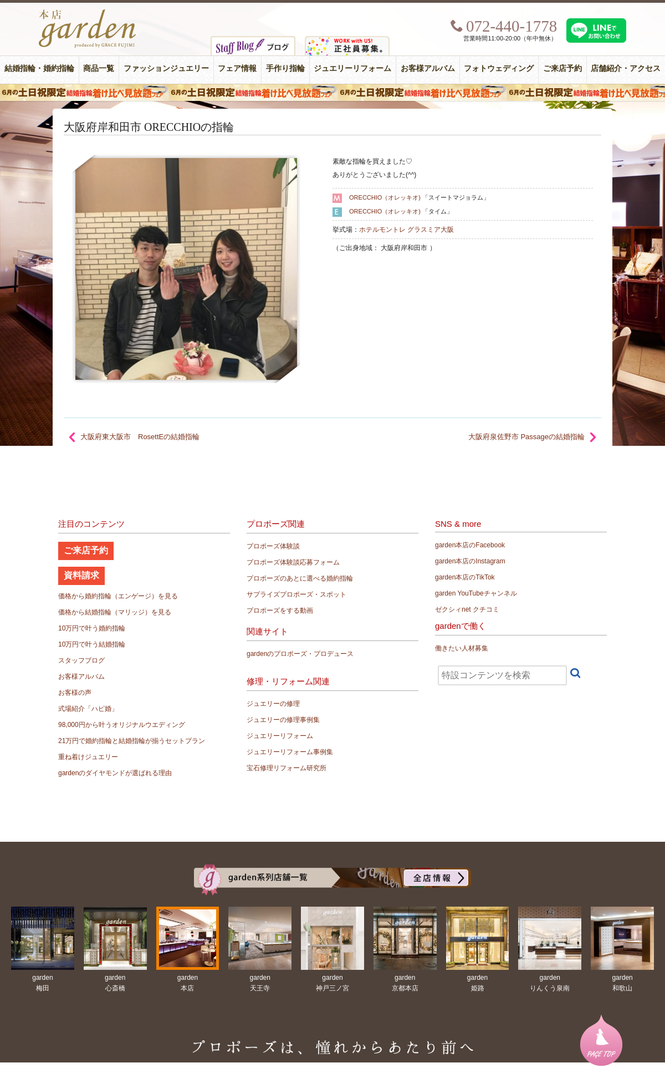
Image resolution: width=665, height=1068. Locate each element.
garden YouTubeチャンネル (476, 593)
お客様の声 (74, 692)
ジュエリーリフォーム (352, 68)
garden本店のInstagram (470, 561)
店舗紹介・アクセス (626, 68)
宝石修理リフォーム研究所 (286, 768)
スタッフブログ (81, 660)
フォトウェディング (499, 68)
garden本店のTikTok (465, 577)
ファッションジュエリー (166, 68)
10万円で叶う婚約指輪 (91, 628)
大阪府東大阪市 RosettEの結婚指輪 (140, 437)
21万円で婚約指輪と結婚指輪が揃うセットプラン (131, 741)
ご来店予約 (562, 68)
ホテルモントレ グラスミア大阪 (406, 229)
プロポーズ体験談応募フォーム (293, 562)
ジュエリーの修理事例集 (283, 720)
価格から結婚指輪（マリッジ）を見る (114, 612)
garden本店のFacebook (470, 545)
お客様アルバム (428, 68)
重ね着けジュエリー (88, 757)
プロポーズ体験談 (273, 546)
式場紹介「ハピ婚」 (88, 709)
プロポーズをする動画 (280, 610)
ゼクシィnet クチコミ (467, 609)
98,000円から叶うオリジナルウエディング (121, 725)
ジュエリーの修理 (273, 704)
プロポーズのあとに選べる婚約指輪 (300, 578)
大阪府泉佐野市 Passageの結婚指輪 (526, 437)
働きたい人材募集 (461, 648)
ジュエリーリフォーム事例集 (290, 752)
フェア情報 (237, 68)
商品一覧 (98, 68)
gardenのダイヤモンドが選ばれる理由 (115, 773)
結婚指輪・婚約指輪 (39, 68)
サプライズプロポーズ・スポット (296, 594)
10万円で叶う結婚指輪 (91, 644)
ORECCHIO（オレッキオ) (385, 197)
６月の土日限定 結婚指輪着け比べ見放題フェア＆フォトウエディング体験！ (332, 92)
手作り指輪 (285, 68)
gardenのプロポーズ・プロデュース (300, 654)
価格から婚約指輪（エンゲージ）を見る (118, 596)
